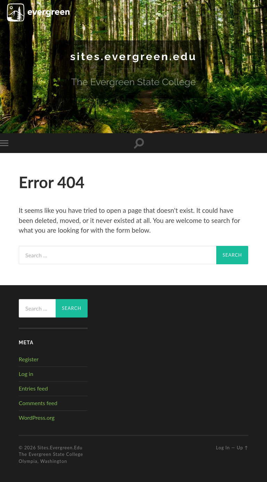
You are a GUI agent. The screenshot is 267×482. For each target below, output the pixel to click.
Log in (26, 373)
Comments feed (38, 403)
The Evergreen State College (51, 454)
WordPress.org (37, 417)
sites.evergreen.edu (134, 56)
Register (29, 359)
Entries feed (33, 388)
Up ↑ (242, 447)
